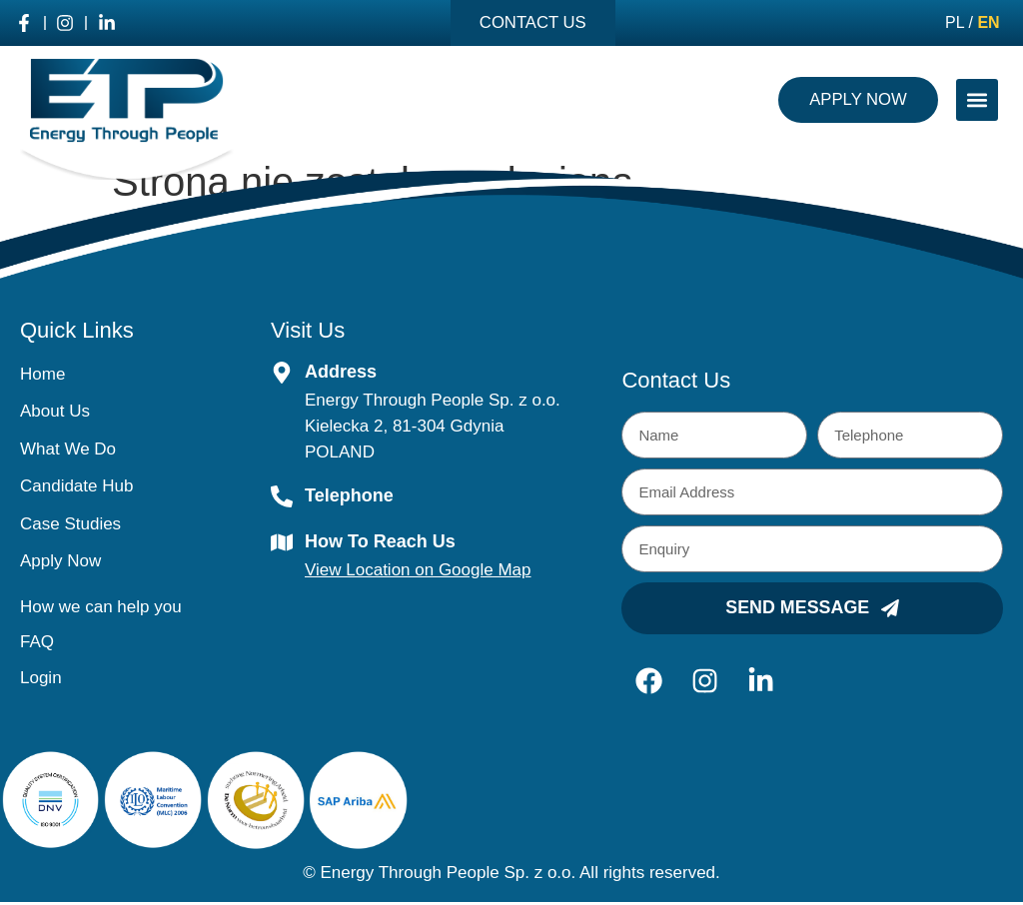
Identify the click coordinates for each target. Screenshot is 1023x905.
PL (954, 23)
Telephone (349, 496)
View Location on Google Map (418, 570)
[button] (977, 101)
